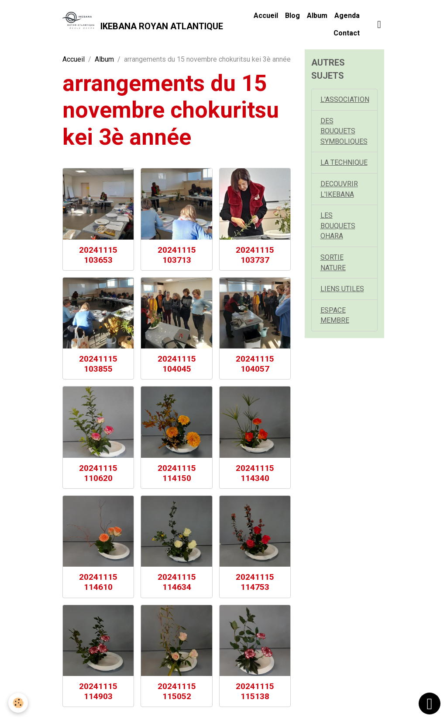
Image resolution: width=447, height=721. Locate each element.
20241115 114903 (98, 691)
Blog (292, 15)
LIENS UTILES (342, 291)
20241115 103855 (98, 364)
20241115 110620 (98, 473)
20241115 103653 (98, 255)
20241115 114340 (255, 473)
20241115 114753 (255, 582)
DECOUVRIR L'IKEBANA (339, 190)
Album (317, 15)
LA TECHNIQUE (344, 163)
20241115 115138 (255, 691)
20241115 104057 (255, 364)
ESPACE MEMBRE (334, 317)
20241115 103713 (177, 255)
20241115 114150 (177, 473)
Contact (347, 33)
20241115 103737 (255, 255)
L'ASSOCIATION (344, 99)
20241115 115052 (177, 691)
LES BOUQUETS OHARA (337, 227)
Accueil (266, 15)
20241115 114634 (177, 582)
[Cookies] (18, 703)
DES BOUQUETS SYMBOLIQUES (344, 131)
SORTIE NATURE (333, 264)
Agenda (347, 15)
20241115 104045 (177, 364)
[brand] (139, 24)
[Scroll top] (429, 703)
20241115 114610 (98, 582)
